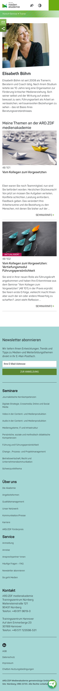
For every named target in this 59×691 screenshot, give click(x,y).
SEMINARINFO (46, 215)
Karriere (6, 522)
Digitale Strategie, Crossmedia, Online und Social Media (25, 405)
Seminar (13, 14)
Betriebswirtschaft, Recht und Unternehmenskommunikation (17, 460)
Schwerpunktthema (12, 468)
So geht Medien (10, 577)
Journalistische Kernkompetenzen (19, 397)
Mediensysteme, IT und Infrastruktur (20, 428)
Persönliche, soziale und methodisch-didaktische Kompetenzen (26, 436)
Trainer (23, 14)
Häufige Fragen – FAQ (13, 563)
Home (5, 14)
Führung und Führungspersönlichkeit (20, 445)
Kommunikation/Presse (14, 515)
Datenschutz (8, 657)
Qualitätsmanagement (13, 501)
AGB (4, 651)
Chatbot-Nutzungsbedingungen (18, 669)
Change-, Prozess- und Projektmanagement (24, 451)
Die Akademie (9, 488)
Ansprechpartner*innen (13, 557)
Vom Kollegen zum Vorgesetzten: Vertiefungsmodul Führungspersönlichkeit (24, 267)
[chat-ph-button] (52, 684)
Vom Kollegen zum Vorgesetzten (24, 172)
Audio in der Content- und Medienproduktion (24, 421)
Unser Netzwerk (10, 508)
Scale (31, 9)
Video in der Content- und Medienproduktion (24, 414)
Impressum (7, 663)
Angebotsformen (10, 495)
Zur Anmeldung (29, 371)
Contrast (39, 9)
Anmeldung (8, 543)
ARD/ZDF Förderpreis (12, 529)
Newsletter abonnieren (13, 570)
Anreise (6, 550)
